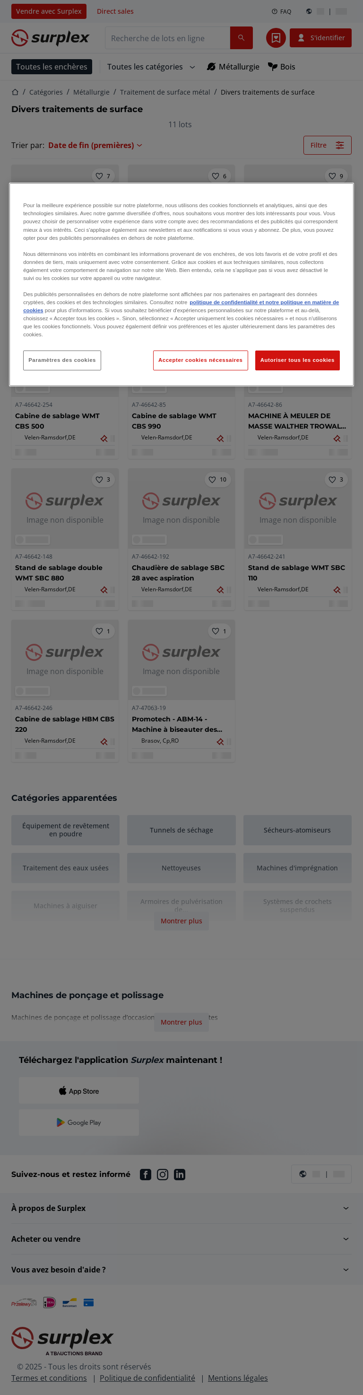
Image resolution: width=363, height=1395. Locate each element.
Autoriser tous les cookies (297, 360)
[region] (181, 284)
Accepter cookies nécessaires (200, 360)
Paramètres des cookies (62, 360)
